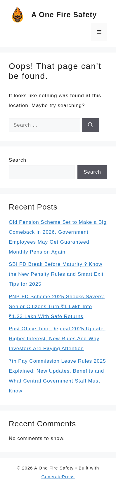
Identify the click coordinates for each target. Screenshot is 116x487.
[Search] (90, 125)
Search (17, 160)
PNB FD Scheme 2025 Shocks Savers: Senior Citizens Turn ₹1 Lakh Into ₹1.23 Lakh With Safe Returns (57, 306)
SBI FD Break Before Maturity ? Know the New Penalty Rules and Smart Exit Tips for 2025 (56, 274)
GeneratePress (58, 476)
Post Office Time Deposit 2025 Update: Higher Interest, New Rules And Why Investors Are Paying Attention (57, 338)
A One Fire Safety (64, 15)
